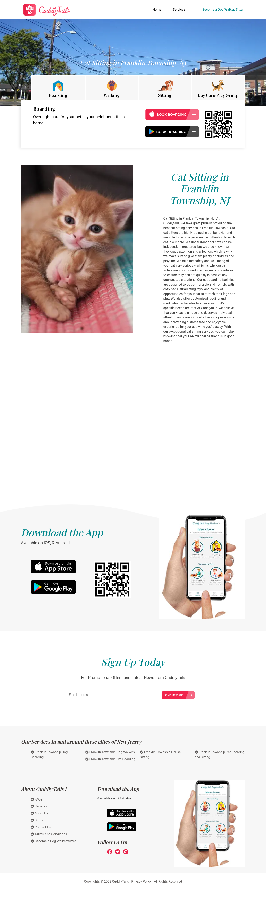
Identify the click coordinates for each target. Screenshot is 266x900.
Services (179, 9)
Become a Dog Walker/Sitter (223, 9)
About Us (39, 813)
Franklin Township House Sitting (160, 754)
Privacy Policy (141, 881)
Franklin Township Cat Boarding (110, 759)
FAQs (36, 799)
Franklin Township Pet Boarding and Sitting (220, 754)
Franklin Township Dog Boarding (49, 754)
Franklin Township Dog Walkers (110, 752)
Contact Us (41, 827)
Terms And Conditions (49, 834)
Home (158, 9)
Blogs (37, 820)
